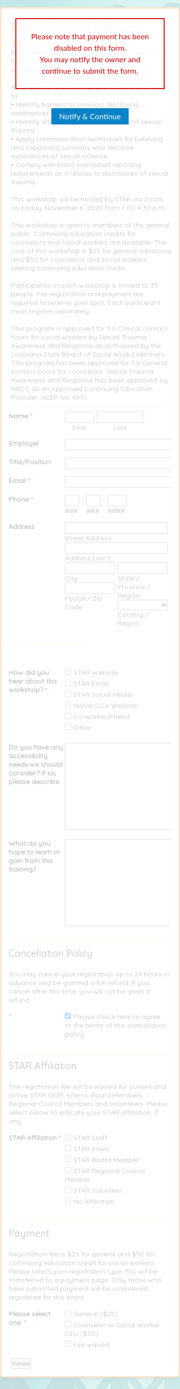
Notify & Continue (89, 116)
